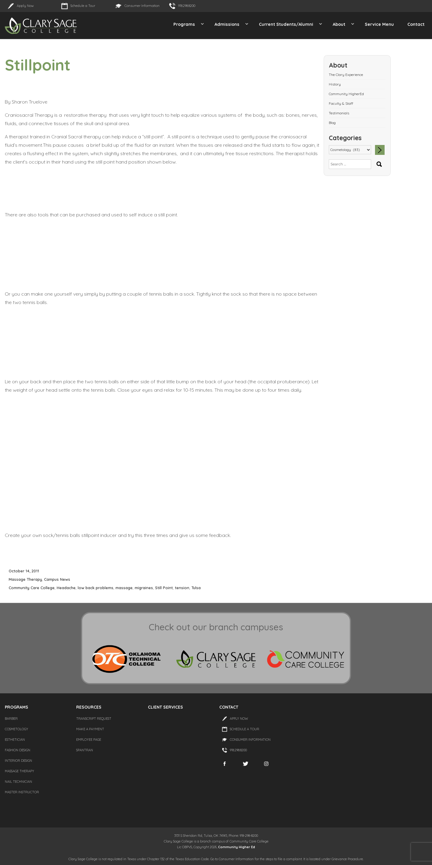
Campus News (57, 579)
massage (124, 587)
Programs (184, 24)
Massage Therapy (25, 579)
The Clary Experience (346, 74)
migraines (144, 587)
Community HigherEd (346, 94)
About (339, 24)
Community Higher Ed (236, 847)
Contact (415, 24)
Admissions (226, 24)
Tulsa (196, 587)
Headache (66, 587)
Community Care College (32, 587)
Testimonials (339, 113)
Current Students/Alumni (286, 24)
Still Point (164, 587)
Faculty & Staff (341, 103)
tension (182, 587)
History (335, 84)
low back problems (95, 587)
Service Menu (379, 24)
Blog (332, 122)
